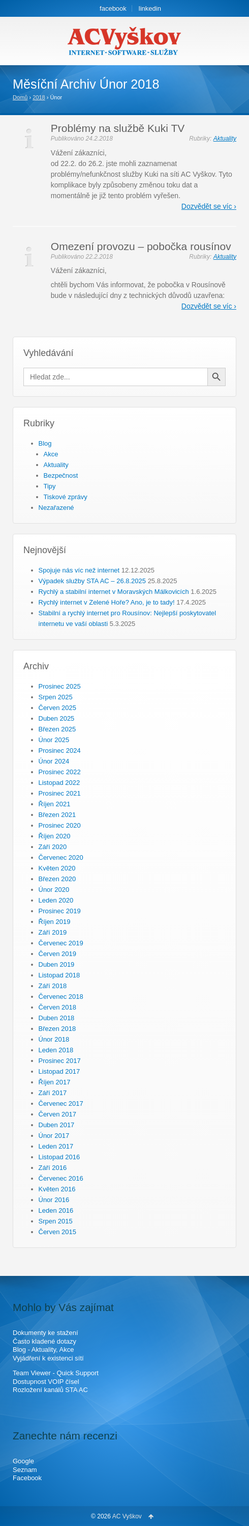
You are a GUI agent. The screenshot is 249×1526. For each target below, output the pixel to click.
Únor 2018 (54, 1039)
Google (23, 1461)
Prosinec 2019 (60, 911)
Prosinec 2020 (60, 825)
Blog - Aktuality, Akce (43, 1349)
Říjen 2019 (55, 921)
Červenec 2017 (61, 1103)
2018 (39, 97)
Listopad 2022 (59, 782)
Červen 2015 (57, 1232)
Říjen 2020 (55, 836)
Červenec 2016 (61, 1178)
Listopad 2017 (59, 1071)
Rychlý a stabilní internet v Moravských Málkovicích (114, 591)
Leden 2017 (56, 1146)
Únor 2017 (54, 1135)
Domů (20, 97)
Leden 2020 (56, 900)
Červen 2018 (57, 1007)
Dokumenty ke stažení (45, 1333)
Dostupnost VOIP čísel (46, 1381)
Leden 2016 (56, 1210)
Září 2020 (53, 847)
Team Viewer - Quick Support (56, 1373)
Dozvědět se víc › (208, 206)
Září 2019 (53, 932)
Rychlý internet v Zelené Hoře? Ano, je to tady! (107, 602)
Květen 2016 (57, 1189)
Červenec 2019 (61, 943)
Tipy (50, 486)
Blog (45, 443)
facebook (113, 8)
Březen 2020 (57, 879)
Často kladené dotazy (44, 1341)
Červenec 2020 (61, 857)
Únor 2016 (54, 1200)
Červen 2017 (57, 1114)
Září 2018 (53, 986)
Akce (51, 454)
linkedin (150, 8)
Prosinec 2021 (60, 793)
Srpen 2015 (56, 1221)
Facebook (27, 1478)
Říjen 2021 (55, 804)
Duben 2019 (57, 964)
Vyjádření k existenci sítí (48, 1358)
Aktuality (224, 138)
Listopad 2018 (59, 975)
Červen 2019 (57, 954)
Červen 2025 (57, 708)
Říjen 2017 (55, 1082)
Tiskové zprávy (65, 497)
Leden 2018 (56, 1050)
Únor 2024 (54, 761)
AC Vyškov (127, 1516)
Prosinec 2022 (60, 772)
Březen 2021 (57, 815)
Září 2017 (53, 1093)
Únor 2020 (54, 889)
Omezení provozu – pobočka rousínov (141, 246)
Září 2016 (53, 1167)
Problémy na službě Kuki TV (117, 128)
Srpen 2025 (56, 697)
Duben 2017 (57, 1125)
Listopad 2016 (59, 1157)
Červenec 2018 (61, 996)
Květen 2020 (57, 868)
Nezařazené (56, 507)
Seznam (25, 1470)
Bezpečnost (61, 475)
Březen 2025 (57, 729)
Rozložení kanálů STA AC (50, 1390)
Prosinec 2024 (60, 750)
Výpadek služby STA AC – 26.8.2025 (92, 581)
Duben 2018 (57, 1018)
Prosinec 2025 (60, 686)
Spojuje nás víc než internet (79, 570)
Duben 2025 (57, 718)
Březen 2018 (57, 1028)
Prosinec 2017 (60, 1061)
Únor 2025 (54, 740)
